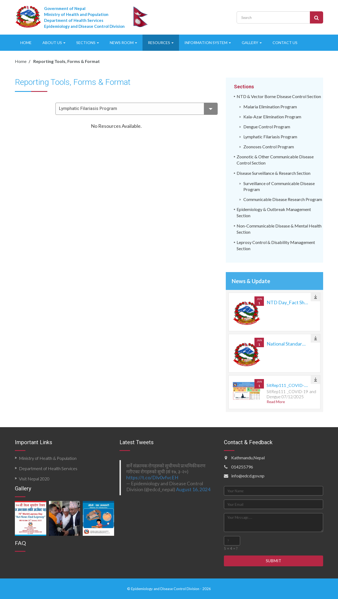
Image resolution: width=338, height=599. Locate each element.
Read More (276, 401)
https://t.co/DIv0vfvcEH (152, 477)
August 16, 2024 (193, 489)
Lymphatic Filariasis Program (138, 109)
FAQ (20, 543)
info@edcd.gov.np (247, 475)
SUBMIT (273, 560)
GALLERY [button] (252, 42)
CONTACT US (285, 42)
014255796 (242, 466)
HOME (26, 42)
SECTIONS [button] (87, 42)
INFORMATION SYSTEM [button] (207, 42)
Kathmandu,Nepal (248, 457)
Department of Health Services (48, 468)
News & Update (251, 281)
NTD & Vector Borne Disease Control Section (279, 96)
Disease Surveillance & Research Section (273, 173)
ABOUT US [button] (53, 42)
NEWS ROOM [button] (123, 42)
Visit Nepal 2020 (34, 478)
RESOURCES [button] (161, 42)
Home (20, 61)
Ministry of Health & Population (48, 458)
